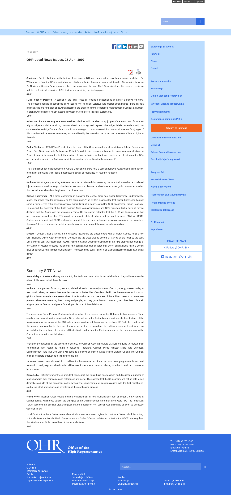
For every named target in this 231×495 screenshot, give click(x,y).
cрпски (199, 1)
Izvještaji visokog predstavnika (167, 103)
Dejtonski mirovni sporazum (166, 137)
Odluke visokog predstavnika (67, 32)
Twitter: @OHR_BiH (174, 480)
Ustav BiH (156, 145)
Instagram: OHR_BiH (174, 483)
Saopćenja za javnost (162, 46)
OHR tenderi (157, 222)
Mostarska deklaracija (162, 210)
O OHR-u (31, 467)
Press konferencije (161, 81)
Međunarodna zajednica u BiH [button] (111, 32)
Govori (154, 68)
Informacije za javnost (37, 471)
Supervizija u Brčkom (162, 179)
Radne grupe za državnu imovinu (168, 194)
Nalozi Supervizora (161, 186)
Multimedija (157, 88)
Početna (30, 32)
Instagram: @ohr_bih (176, 256)
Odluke (30, 474)
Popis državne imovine (163, 202)
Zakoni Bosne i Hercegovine (166, 152)
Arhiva (88, 32)
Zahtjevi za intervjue (176, 128)
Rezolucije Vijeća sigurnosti (165, 159)
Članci (154, 61)
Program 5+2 (157, 172)
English (177, 1)
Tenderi (121, 477)
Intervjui (155, 54)
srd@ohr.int (183, 447)
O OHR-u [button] (43, 32)
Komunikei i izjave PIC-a (38, 477)
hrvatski (188, 1)
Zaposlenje (157, 229)
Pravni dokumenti (160, 112)
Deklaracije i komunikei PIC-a (166, 119)
